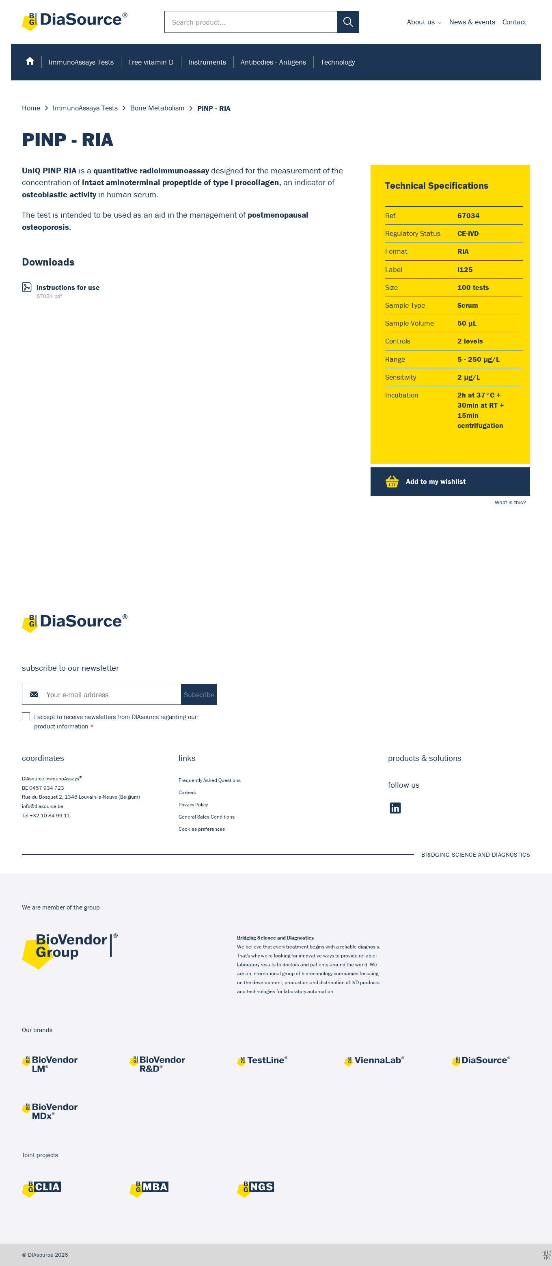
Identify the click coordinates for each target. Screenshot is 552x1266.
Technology (338, 62)
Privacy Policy (193, 804)
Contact (514, 21)
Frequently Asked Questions (210, 780)
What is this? (510, 502)
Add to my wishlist (426, 481)
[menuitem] (424, 21)
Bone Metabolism (157, 108)
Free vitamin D (151, 62)
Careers (187, 792)
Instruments (207, 62)
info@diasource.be (42, 806)
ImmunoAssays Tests (81, 62)
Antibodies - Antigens (273, 62)
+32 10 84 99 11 (50, 815)
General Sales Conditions (207, 816)
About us (421, 21)
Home (31, 108)
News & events (472, 21)
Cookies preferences (202, 829)
